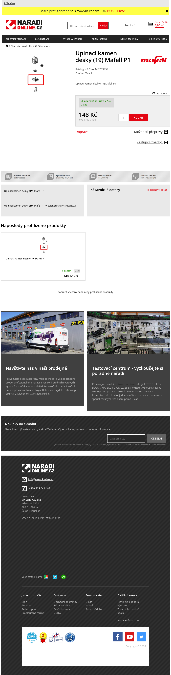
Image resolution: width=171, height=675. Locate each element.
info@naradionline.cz (40, 479)
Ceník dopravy (62, 609)
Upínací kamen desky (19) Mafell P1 (25, 258)
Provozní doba (94, 609)
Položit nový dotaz (156, 189)
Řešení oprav (29, 609)
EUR (132, 24)
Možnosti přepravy (151, 131)
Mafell (88, 73)
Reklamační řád (62, 605)
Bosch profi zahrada (54, 11)
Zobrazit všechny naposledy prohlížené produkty (85, 292)
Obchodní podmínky (65, 601)
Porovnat (161, 93)
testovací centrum (125, 384)
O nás (89, 601)
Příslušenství (44, 45)
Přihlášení (9, 3)
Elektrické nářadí (19, 45)
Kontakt (90, 605)
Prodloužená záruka (33, 612)
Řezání (32, 45)
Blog (24, 601)
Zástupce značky (152, 142)
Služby (57, 612)
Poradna (26, 605)
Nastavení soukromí (128, 620)
